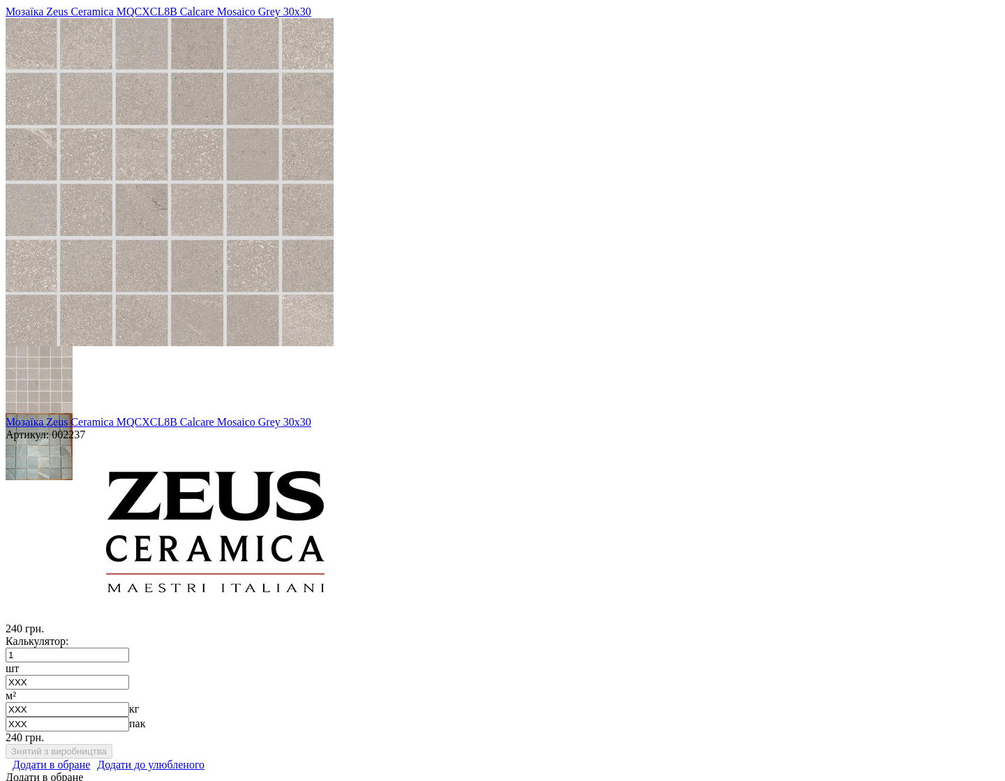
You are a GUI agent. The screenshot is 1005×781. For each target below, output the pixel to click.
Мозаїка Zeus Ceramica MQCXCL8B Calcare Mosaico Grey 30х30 (158, 11)
